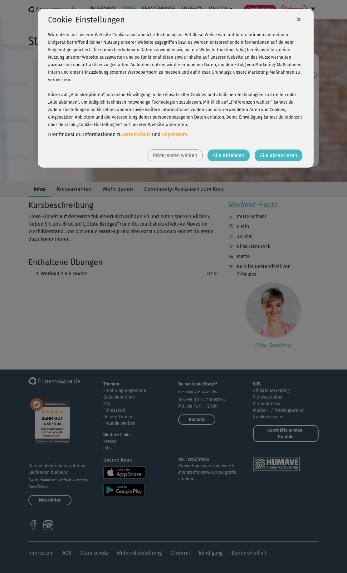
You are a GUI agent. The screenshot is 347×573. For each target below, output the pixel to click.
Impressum (174, 134)
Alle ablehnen (228, 155)
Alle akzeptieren (278, 155)
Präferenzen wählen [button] (175, 155)
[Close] (299, 19)
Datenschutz (137, 134)
